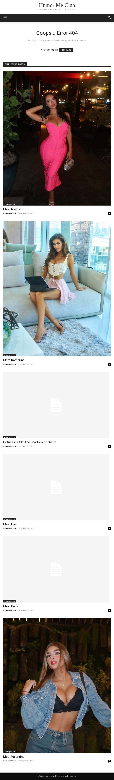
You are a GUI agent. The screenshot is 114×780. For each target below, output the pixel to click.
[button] (109, 18)
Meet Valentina (13, 757)
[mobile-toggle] (5, 18)
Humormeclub (9, 213)
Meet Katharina (14, 360)
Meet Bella (10, 606)
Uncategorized (9, 204)
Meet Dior (10, 524)
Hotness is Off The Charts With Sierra (29, 442)
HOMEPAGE (66, 50)
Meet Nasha (11, 209)
